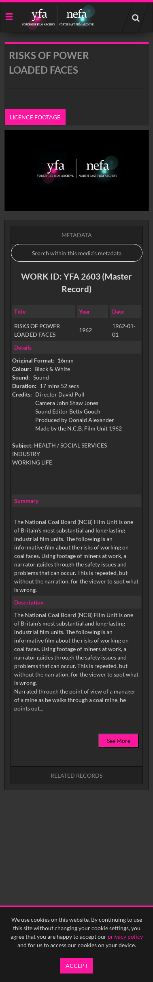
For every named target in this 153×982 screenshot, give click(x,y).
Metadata (77, 234)
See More (118, 740)
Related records (76, 775)
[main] (76, 436)
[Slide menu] (8, 16)
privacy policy (125, 936)
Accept (77, 965)
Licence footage (35, 117)
